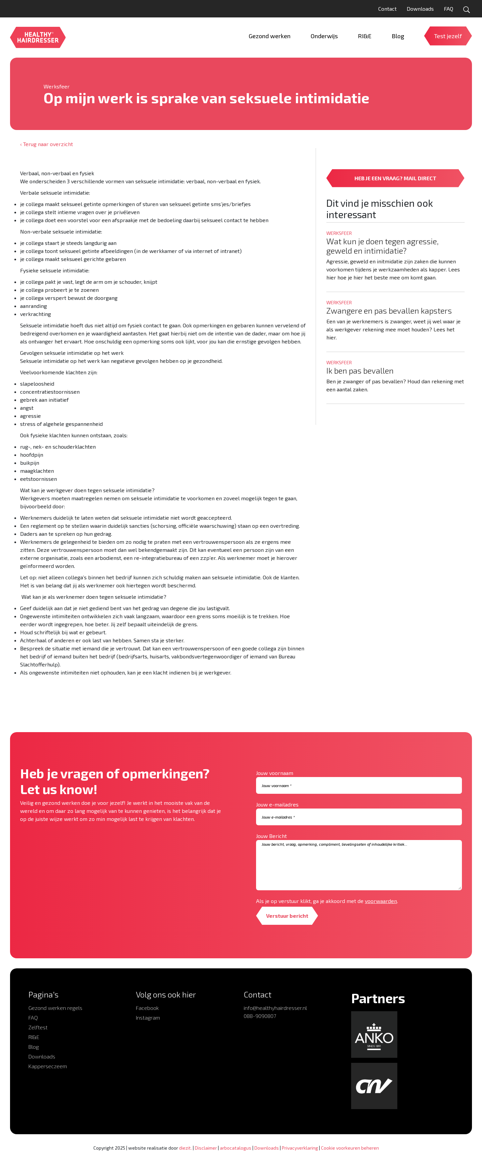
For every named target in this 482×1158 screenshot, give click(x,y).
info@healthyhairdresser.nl (275, 1008)
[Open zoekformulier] (466, 9)
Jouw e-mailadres (277, 804)
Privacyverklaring (300, 1148)
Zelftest (38, 1027)
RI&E (33, 1037)
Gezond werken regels (55, 1008)
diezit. (185, 1148)
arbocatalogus (235, 1148)
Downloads (420, 8)
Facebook (147, 1008)
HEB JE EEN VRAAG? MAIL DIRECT (395, 178)
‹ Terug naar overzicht (46, 144)
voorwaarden (381, 901)
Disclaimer (206, 1148)
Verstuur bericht (287, 915)
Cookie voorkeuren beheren (350, 1148)
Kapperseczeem (47, 1066)
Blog (33, 1046)
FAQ (448, 8)
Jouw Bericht (271, 836)
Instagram (148, 1017)
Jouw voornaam (274, 773)
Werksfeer (57, 86)
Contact (387, 8)
